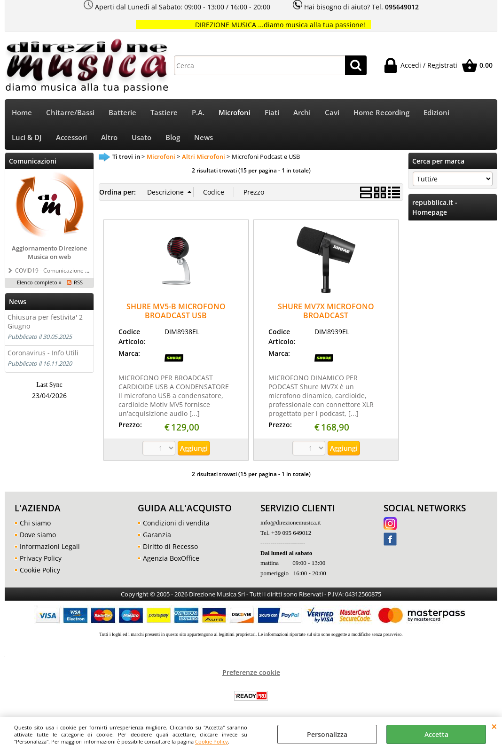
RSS (78, 282)
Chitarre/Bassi (70, 113)
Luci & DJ (27, 137)
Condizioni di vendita (176, 522)
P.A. (198, 113)
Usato (141, 137)
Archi (302, 113)
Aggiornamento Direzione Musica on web (49, 252)
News (203, 137)
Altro (109, 137)
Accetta (436, 734)
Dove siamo (38, 534)
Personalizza (327, 734)
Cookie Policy (211, 741)
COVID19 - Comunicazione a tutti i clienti (67, 270)
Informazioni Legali (50, 546)
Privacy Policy (41, 558)
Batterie (122, 113)
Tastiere (164, 113)
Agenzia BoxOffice (171, 558)
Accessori (71, 137)
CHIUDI (494, 726)
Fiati (272, 113)
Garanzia (157, 534)
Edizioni (436, 113)
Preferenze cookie (251, 672)
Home (22, 113)
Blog (172, 137)
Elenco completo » (39, 282)
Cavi (332, 113)
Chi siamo (35, 522)
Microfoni (235, 113)
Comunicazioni (32, 161)
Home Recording (381, 113)
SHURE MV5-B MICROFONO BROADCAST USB (176, 311)
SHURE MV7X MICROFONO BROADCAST (326, 311)
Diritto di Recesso (170, 546)
